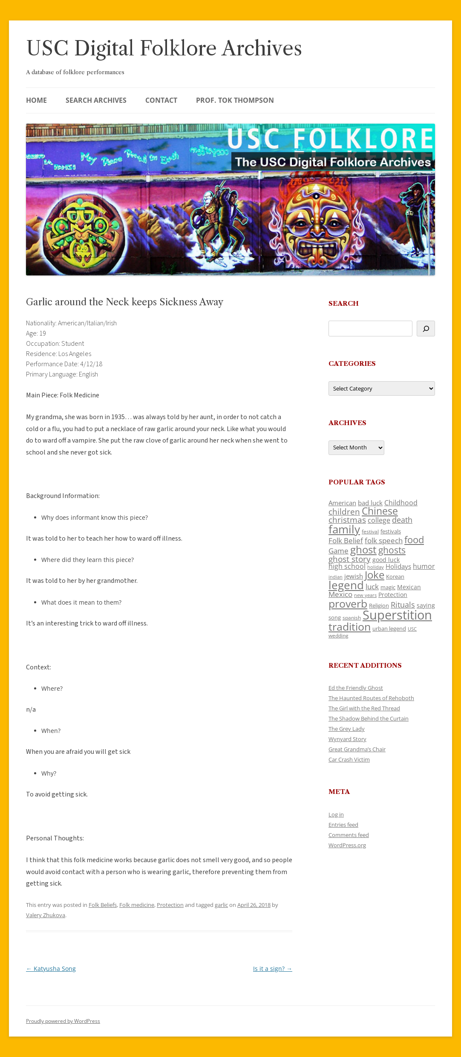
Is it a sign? (272, 968)
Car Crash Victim (349, 759)
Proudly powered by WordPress (63, 1021)
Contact (161, 100)
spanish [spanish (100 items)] (352, 617)
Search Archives (96, 100)
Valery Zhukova (45, 915)
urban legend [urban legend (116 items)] (389, 628)
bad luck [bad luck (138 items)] (370, 502)
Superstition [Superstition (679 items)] (397, 614)
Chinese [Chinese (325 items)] (380, 511)
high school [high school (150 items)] (347, 566)
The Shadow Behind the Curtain (368, 718)
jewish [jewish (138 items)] (353, 576)
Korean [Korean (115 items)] (395, 576)
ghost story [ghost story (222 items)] (349, 559)
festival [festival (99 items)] (370, 531)
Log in (336, 814)
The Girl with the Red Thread (364, 708)
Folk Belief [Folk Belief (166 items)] (345, 540)
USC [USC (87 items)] (412, 629)
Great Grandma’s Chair (357, 749)
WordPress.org (347, 845)
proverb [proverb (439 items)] (347, 603)
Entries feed (343, 824)
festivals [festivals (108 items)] (390, 531)
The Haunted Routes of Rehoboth (371, 698)
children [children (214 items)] (344, 511)
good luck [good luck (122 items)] (386, 560)
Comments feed (348, 835)
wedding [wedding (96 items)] (338, 635)
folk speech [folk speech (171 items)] (384, 540)
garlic (221, 905)
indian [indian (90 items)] (335, 576)
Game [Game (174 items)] (338, 551)
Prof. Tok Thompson (235, 100)
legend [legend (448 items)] (346, 585)
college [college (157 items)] (379, 520)
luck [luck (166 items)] (372, 586)
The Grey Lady (346, 729)
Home (36, 100)
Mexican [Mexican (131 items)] (409, 587)
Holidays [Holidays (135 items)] (398, 566)
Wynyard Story (347, 739)
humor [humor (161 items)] (424, 566)
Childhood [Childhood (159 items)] (401, 502)
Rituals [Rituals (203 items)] (403, 604)
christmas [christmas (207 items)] (347, 519)
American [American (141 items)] (342, 502)
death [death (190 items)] (402, 520)
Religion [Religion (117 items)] (379, 605)
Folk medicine (136, 905)
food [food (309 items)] (414, 539)
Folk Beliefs (103, 905)
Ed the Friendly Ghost (355, 688)
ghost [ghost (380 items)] (363, 549)
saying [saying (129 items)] (426, 605)
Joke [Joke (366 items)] (374, 575)
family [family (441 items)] (344, 529)
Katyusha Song (51, 968)
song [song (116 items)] (334, 617)
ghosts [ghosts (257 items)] (392, 550)
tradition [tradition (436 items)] (349, 626)
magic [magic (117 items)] (387, 587)
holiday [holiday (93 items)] (375, 567)
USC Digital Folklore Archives (164, 48)
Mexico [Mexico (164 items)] (340, 594)
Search (343, 303)
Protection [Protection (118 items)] (392, 595)
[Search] (426, 328)
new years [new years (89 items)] (365, 595)
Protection (170, 905)
